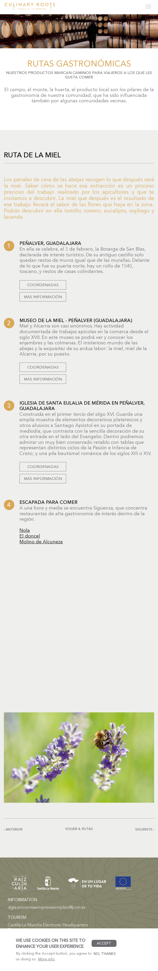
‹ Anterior (13, 829)
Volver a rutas (79, 829)
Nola (24, 530)
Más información (43, 296)
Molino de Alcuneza (41, 542)
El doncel (29, 536)
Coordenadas (43, 284)
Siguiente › (144, 829)
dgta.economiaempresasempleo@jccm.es (47, 907)
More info (46, 959)
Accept (104, 943)
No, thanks (105, 953)
